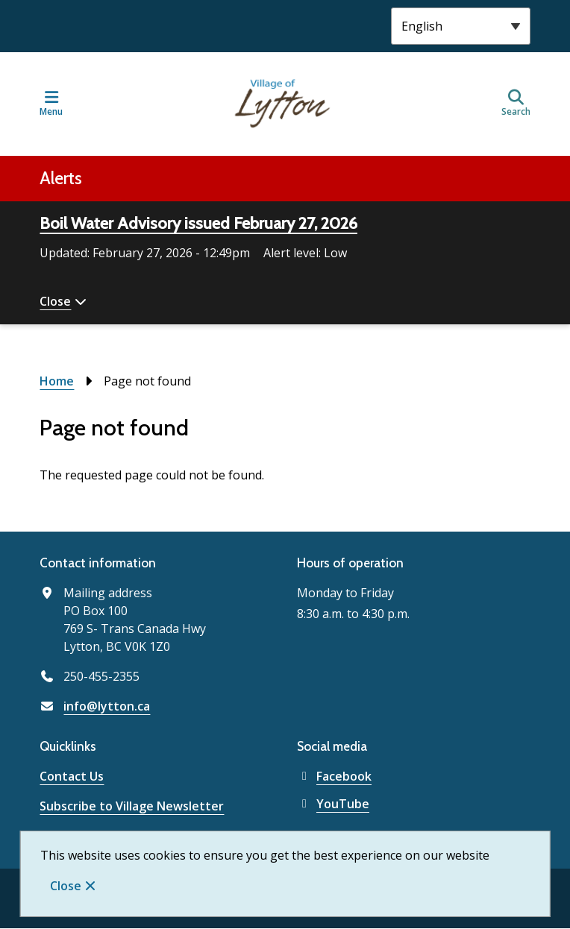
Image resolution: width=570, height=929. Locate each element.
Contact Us (72, 776)
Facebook (334, 776)
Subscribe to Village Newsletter (132, 806)
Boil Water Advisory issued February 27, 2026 (198, 223)
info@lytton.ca (106, 706)
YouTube (333, 804)
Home (57, 381)
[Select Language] (460, 26)
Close (65, 886)
